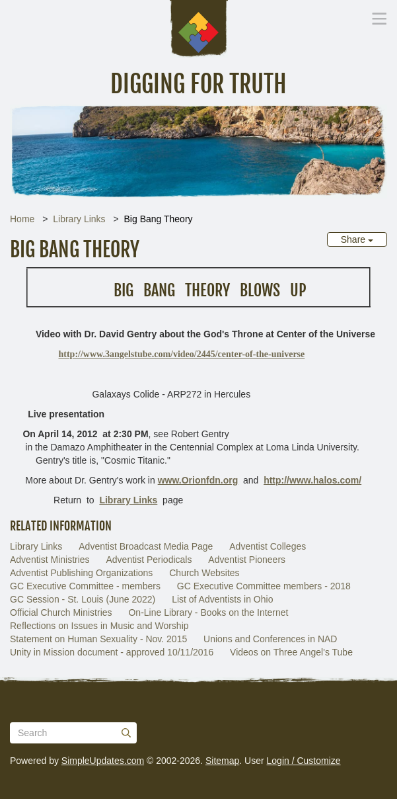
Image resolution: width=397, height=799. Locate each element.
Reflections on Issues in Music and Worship (99, 625)
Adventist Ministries (50, 559)
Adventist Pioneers (246, 559)
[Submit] (126, 732)
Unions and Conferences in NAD (270, 639)
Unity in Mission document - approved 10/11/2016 (111, 652)
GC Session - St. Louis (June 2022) (82, 599)
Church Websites (204, 573)
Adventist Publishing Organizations (81, 573)
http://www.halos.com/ (312, 480)
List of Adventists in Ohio (222, 599)
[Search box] (73, 732)
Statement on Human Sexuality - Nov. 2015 (98, 639)
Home (22, 219)
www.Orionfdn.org (198, 480)
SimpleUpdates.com (102, 760)
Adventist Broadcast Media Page (146, 546)
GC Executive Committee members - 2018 (264, 586)
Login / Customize (304, 760)
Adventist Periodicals (149, 559)
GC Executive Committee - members (85, 586)
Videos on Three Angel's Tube (291, 652)
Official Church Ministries (61, 612)
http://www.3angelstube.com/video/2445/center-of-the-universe (182, 354)
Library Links (79, 219)
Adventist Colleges (267, 546)
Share (357, 239)
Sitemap (222, 760)
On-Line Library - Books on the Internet (208, 612)
